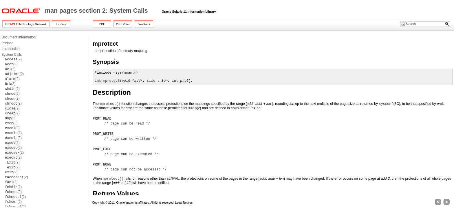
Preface (7, 43)
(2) (13, 59)
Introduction (10, 49)
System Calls (11, 55)
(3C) (389, 104)
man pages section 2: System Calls (97, 10)
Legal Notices (184, 202)
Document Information (18, 37)
